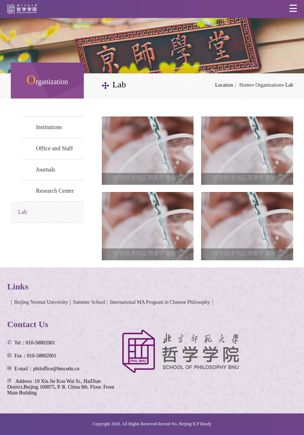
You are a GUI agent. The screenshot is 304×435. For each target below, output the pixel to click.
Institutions (49, 127)
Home (245, 85)
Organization (268, 85)
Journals (45, 169)
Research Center (55, 191)
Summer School (89, 302)
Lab (22, 212)
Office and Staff (54, 148)
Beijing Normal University (41, 302)
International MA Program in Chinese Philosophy (160, 302)
